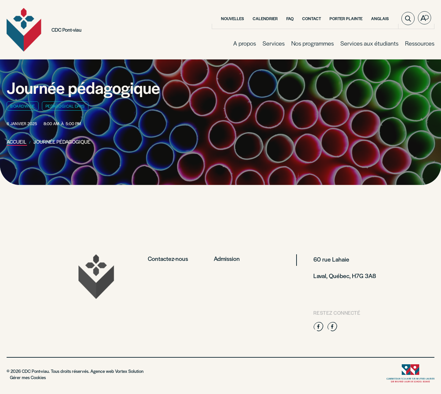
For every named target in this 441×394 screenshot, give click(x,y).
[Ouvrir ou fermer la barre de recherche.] (408, 18)
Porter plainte (346, 18)
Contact (311, 18)
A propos (244, 43)
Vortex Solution (129, 371)
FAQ (290, 18)
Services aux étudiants (369, 43)
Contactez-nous (168, 258)
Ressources (419, 43)
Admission (227, 258)
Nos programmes (312, 43)
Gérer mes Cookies (28, 377)
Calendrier (265, 18)
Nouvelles (232, 18)
